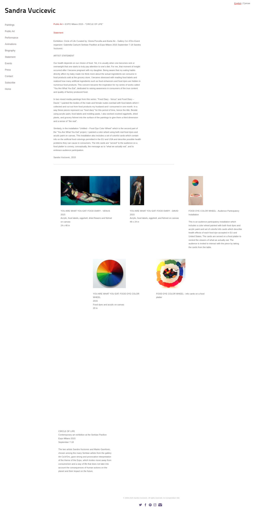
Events (8, 63)
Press (8, 69)
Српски (246, 3)
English (237, 3)
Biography (10, 50)
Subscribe (10, 82)
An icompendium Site (171, 498)
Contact (9, 76)
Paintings (9, 25)
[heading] (14, 11)
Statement (10, 57)
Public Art (10, 31)
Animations (10, 44)
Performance (11, 37)
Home (8, 89)
